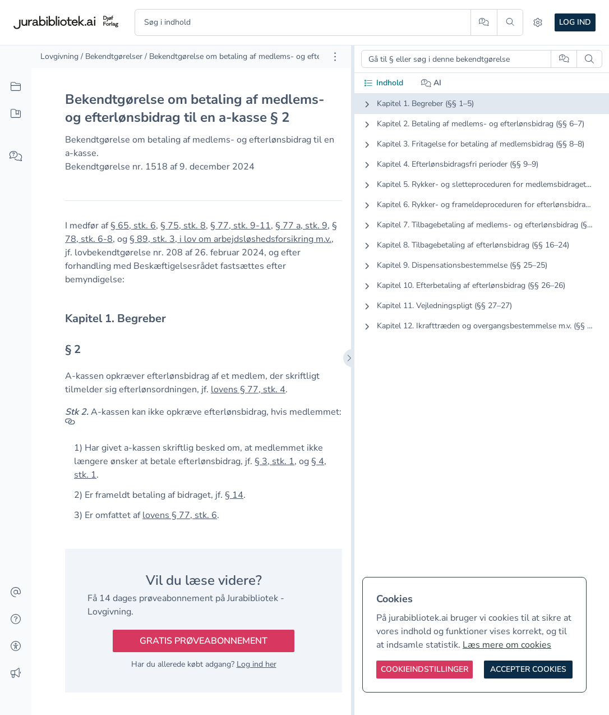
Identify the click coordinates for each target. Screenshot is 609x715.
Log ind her (256, 664)
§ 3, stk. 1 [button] (274, 461)
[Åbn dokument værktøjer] (335, 57)
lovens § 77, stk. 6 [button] (179, 515)
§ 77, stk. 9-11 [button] (240, 225)
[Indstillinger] (538, 22)
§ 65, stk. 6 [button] (133, 225)
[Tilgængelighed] (15, 646)
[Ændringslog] (15, 673)
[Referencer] (70, 425)
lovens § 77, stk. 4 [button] (248, 389)
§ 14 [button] (234, 495)
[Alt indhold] (15, 87)
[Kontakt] (15, 593)
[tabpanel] (481, 224)
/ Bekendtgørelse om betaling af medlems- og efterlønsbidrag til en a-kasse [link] (277, 56)
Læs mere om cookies (507, 645)
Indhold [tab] (383, 82)
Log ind (575, 22)
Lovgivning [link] (59, 56)
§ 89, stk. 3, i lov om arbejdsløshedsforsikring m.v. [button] (230, 239)
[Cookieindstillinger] (424, 670)
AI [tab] (431, 82)
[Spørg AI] (483, 22)
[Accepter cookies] (528, 670)
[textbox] (203, 318)
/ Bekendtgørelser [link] (111, 56)
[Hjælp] (15, 619)
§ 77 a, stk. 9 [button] (301, 225)
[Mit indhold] (15, 114)
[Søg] (510, 22)
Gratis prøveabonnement (203, 641)
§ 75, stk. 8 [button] (183, 225)
